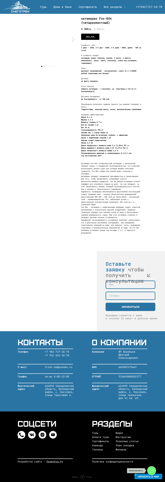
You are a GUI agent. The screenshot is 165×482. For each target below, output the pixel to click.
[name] (130, 285)
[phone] (130, 296)
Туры (43, 7)
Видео (119, 433)
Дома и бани (62, 7)
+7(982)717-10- (147, 7)
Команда (97, 445)
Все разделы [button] (114, 7)
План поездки (125, 445)
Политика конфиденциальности (112, 461)
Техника (97, 449)
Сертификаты (87, 7)
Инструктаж (123, 437)
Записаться (130, 306)
